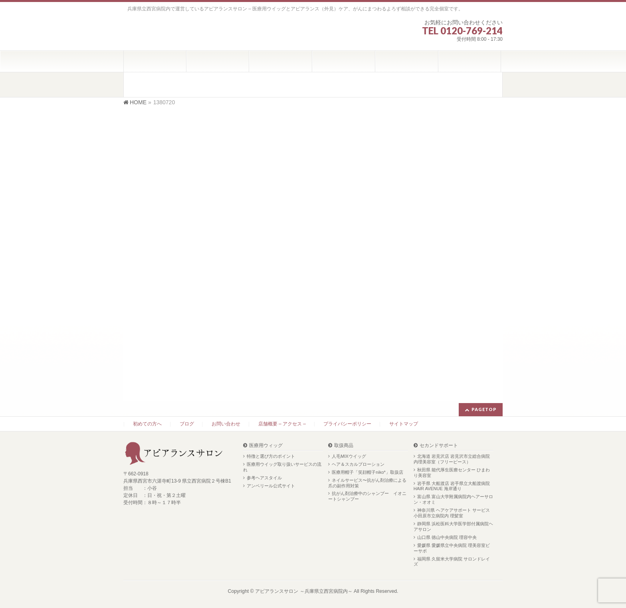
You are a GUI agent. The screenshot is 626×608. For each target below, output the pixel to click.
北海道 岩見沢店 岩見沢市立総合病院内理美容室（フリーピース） (452, 459)
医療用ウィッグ (266, 445)
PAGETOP (484, 409)
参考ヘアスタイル (264, 477)
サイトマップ (403, 424)
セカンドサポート (439, 445)
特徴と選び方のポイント (271, 456)
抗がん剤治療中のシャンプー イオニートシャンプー (367, 496)
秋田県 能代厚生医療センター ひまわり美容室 (452, 472)
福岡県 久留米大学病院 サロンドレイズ (452, 561)
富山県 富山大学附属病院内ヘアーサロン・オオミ (453, 499)
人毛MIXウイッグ (349, 456)
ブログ (187, 424)
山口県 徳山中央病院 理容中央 (447, 537)
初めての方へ (147, 424)
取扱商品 (343, 445)
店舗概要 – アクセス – (282, 424)
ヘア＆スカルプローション (358, 464)
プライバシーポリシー (347, 424)
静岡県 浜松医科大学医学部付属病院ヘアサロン (453, 526)
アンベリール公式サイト (271, 485)
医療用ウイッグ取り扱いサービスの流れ (282, 467)
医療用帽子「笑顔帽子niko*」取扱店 (367, 472)
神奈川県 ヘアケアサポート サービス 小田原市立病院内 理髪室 (452, 513)
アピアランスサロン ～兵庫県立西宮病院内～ (303, 591)
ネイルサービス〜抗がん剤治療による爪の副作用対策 (367, 483)
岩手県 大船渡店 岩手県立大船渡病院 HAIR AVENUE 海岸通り (452, 486)
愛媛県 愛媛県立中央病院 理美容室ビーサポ (452, 548)
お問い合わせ (226, 424)
